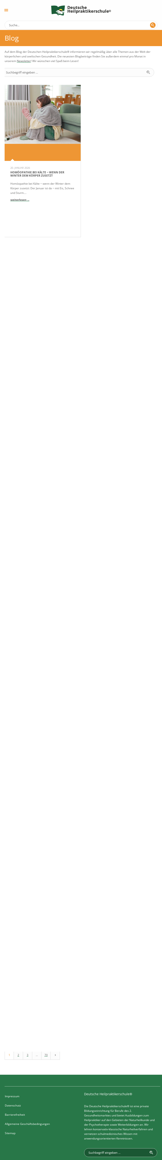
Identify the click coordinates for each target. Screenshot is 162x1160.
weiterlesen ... (19, 200)
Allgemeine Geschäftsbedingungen (27, 1081)
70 (46, 1013)
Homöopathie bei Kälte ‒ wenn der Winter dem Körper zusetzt (37, 174)
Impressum (12, 1054)
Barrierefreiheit (15, 1072)
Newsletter (24, 61)
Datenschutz (13, 1063)
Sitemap (10, 1091)
